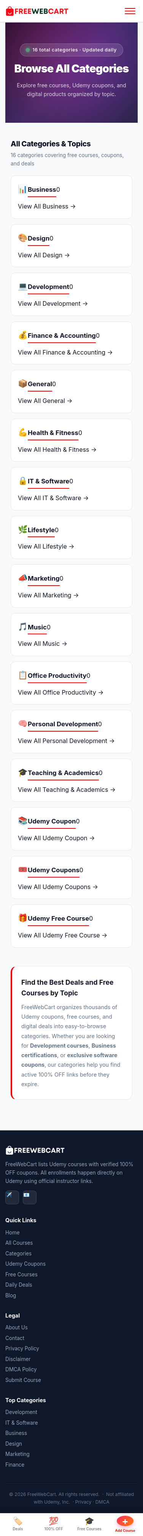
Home (12, 1232)
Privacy (83, 1502)
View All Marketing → (48, 595)
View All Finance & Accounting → (65, 352)
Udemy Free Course (58, 918)
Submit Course (23, 1380)
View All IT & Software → (53, 498)
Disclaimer (17, 1359)
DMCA (102, 1502)
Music (37, 627)
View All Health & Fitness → (57, 449)
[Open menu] (130, 11)
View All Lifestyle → (46, 546)
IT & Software (48, 481)
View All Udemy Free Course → (62, 935)
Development (48, 287)
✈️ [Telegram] (9, 1195)
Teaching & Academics (63, 773)
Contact (14, 1338)
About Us (16, 1327)
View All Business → (47, 206)
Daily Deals (18, 1285)
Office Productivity (57, 675)
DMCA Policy (21, 1369)
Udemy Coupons (53, 870)
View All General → (45, 400)
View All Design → (44, 255)
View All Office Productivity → (60, 692)
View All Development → (53, 303)
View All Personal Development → (66, 741)
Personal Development (63, 724)
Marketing (44, 578)
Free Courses (21, 1274)
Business (42, 189)
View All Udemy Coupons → (58, 887)
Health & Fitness (53, 433)
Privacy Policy (22, 1348)
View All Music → (42, 643)
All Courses (19, 1243)
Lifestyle (41, 530)
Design (38, 238)
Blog (10, 1295)
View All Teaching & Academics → (67, 789)
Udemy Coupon (52, 821)
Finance (14, 1465)
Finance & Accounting (62, 335)
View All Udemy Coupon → (56, 838)
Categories (18, 1253)
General (40, 384)
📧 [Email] (26, 1195)
